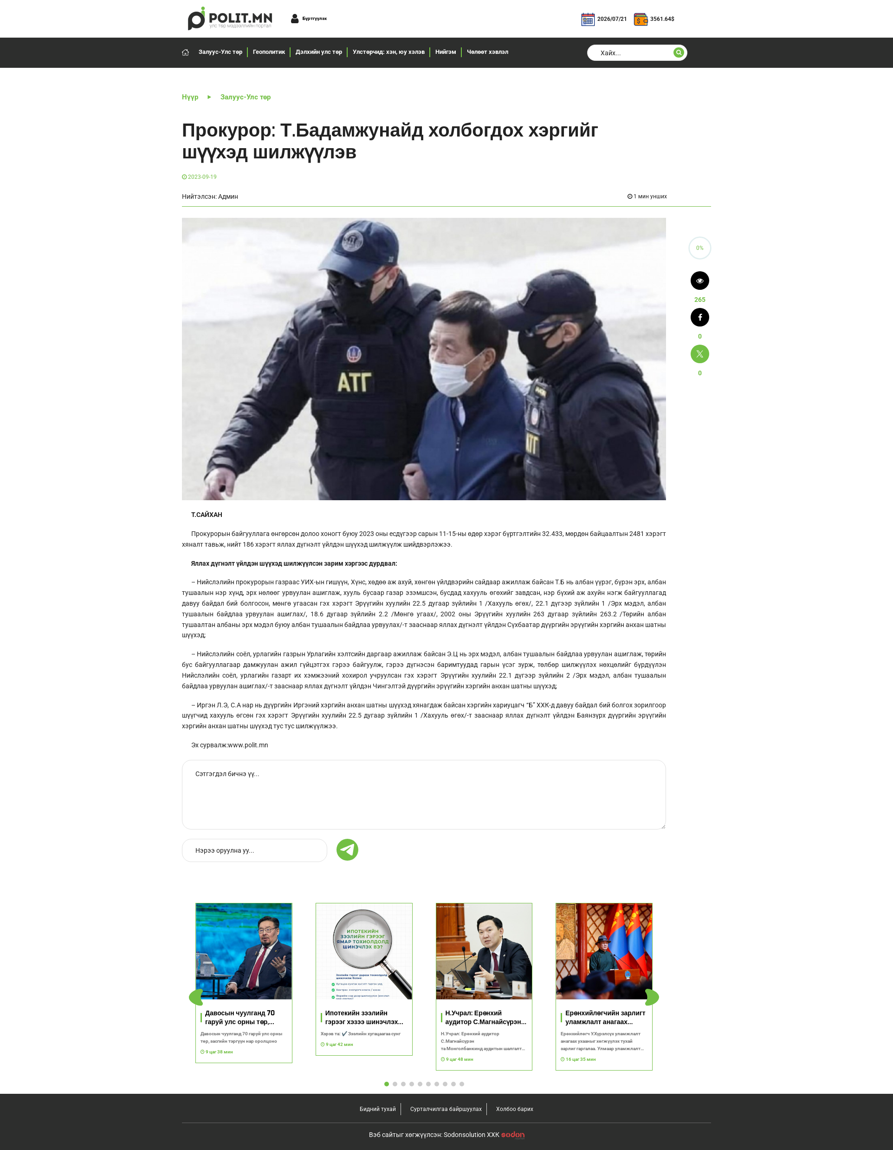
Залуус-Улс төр (220, 51)
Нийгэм (445, 51)
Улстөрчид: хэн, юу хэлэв (389, 51)
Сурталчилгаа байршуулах (446, 1109)
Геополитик (269, 51)
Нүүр (190, 97)
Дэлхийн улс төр (319, 51)
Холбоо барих (514, 1109)
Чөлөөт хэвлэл (487, 51)
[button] (652, 997)
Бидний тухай (378, 1109)
